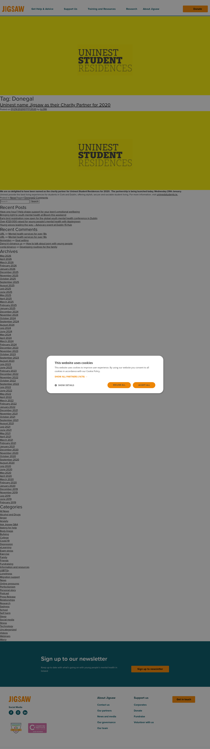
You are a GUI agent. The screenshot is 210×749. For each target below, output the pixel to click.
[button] (105, 376)
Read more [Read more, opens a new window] (106, 371)
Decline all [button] (117, 385)
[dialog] (105, 375)
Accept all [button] (143, 385)
